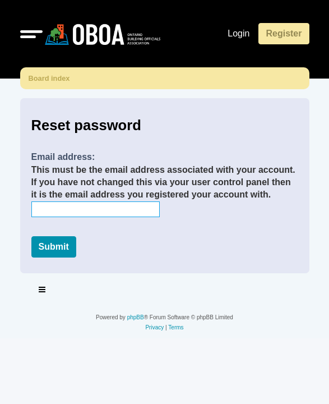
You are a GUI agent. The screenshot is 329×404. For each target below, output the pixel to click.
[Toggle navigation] (42, 291)
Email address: (63, 157)
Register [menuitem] (284, 33)
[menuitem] (154, 328)
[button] (31, 33)
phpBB (135, 317)
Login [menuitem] (238, 33)
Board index (49, 78)
